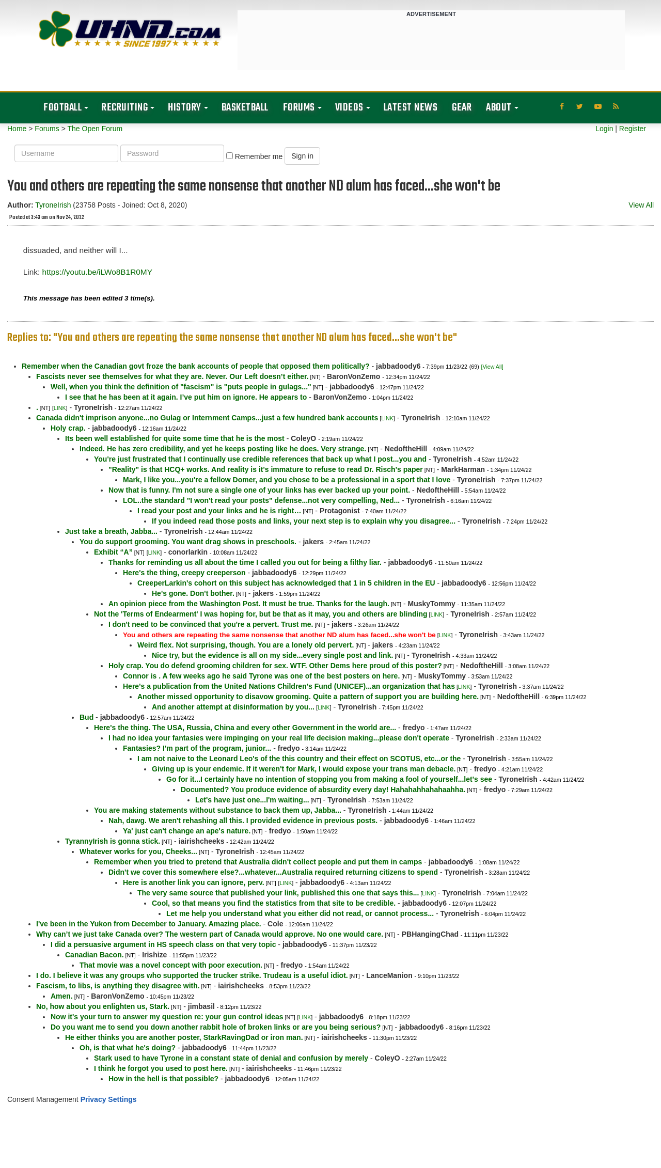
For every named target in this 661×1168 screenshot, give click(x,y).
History (184, 108)
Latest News (411, 108)
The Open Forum (94, 128)
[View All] (492, 367)
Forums (299, 108)
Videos (349, 108)
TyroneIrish (53, 205)
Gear (461, 108)
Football (62, 108)
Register (632, 128)
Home (16, 128)
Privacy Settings (109, 1099)
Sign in (302, 156)
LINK (60, 408)
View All (641, 205)
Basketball (245, 108)
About (499, 108)
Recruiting (125, 108)
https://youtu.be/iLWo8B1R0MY (97, 271)
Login (604, 128)
